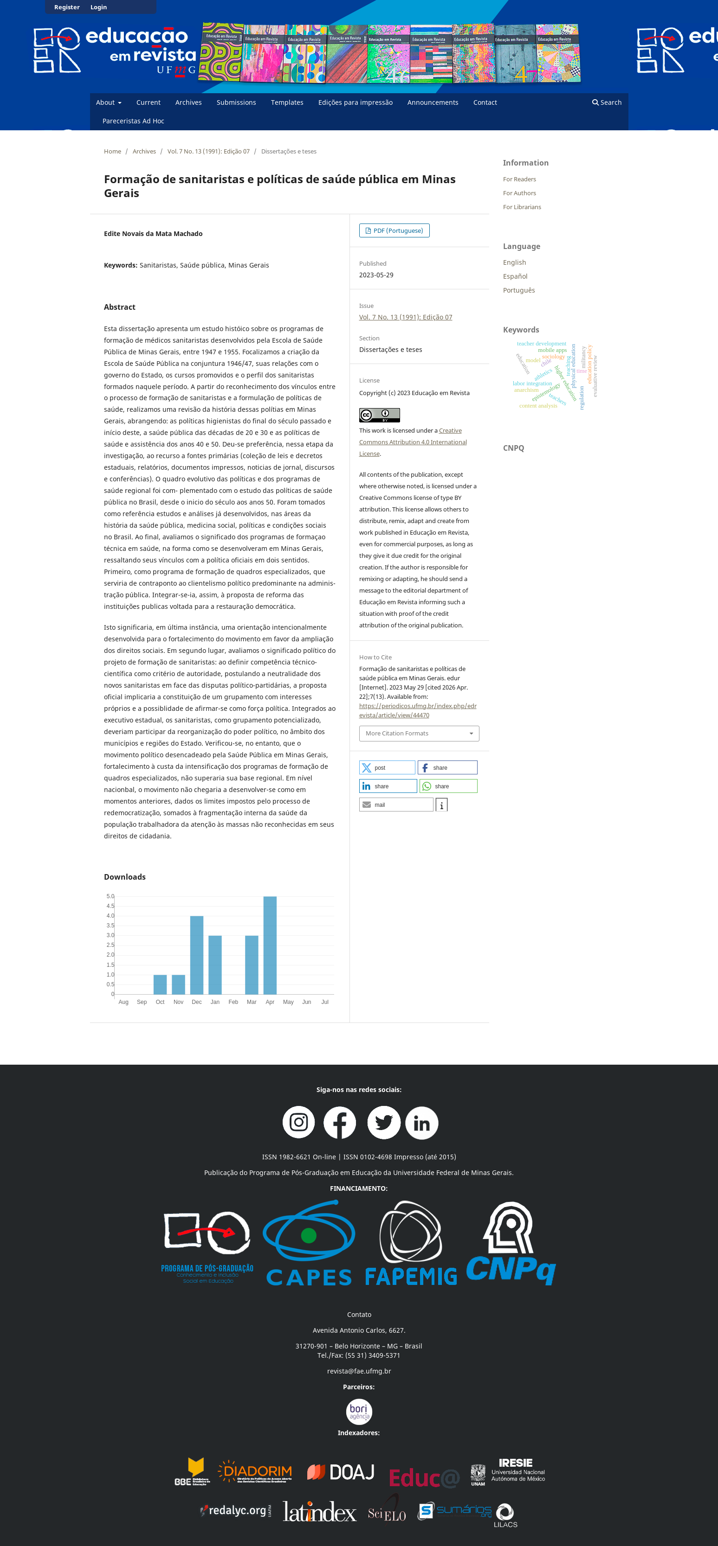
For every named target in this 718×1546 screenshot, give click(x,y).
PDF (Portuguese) (397, 230)
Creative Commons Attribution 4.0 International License (413, 442)
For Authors (519, 193)
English (514, 262)
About (106, 102)
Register (67, 7)
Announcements (433, 102)
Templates (287, 102)
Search (607, 102)
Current (148, 102)
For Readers (519, 179)
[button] (387, 767)
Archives (188, 102)
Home (112, 151)
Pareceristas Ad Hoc (133, 120)
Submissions (236, 102)
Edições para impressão (355, 102)
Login (99, 7)
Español (515, 276)
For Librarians (522, 207)
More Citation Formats (397, 733)
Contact (485, 102)
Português (519, 290)
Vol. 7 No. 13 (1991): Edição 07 (209, 151)
